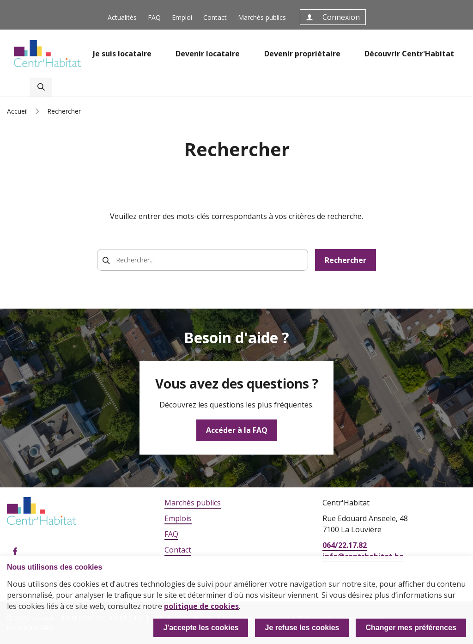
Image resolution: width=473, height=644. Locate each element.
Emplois (178, 518)
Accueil (17, 111)
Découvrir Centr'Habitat (409, 54)
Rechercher (345, 260)
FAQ (154, 17)
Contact (215, 17)
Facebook (15, 551)
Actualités (122, 17)
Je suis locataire (122, 54)
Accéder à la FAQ (236, 430)
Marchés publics (262, 17)
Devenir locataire (208, 54)
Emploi (182, 17)
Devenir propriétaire (302, 54)
